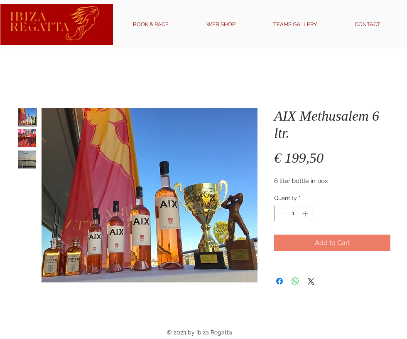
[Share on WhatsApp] (295, 281)
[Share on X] (311, 281)
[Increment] (306, 213)
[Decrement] (280, 213)
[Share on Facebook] (279, 281)
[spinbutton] (293, 213)
